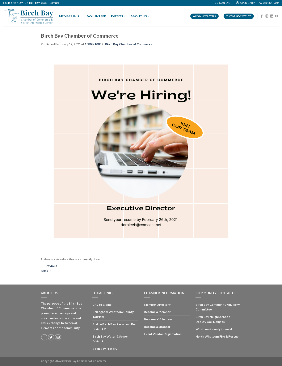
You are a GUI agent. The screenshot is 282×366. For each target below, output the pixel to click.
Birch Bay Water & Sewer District (110, 339)
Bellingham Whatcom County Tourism (113, 314)
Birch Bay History (104, 348)
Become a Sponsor (157, 326)
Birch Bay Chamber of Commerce (128, 44)
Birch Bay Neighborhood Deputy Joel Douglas (213, 319)
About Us (140, 16)
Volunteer (96, 16)
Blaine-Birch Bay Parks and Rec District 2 (114, 326)
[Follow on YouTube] (276, 16)
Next (46, 270)
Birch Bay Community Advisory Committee (218, 307)
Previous (49, 266)
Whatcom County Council (214, 329)
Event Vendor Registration (163, 334)
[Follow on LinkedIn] (271, 16)
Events (118, 16)
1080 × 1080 (93, 44)
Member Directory (157, 304)
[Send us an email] (58, 337)
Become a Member (157, 312)
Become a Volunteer (158, 319)
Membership (70, 16)
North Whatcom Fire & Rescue (217, 336)
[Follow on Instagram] (266, 16)
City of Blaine (102, 304)
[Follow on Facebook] (261, 16)
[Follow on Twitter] (51, 337)
